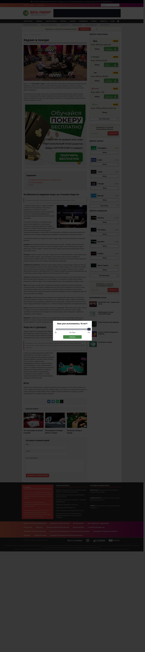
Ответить (72, 337)
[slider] (89, 329)
